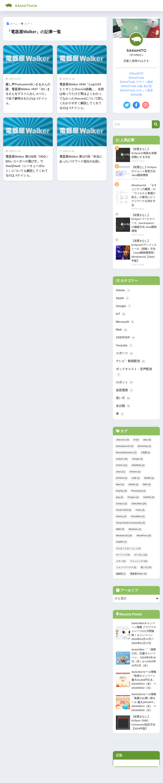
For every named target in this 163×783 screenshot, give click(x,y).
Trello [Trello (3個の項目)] (140, 511)
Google (124, 307)
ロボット (125, 384)
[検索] (156, 124)
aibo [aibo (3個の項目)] (147, 441)
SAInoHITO (136, 73)
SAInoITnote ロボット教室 (136, 90)
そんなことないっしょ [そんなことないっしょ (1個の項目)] (128, 550)
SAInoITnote (23, 5)
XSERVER (126, 339)
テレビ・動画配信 (131, 362)
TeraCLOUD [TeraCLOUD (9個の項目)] (123, 511)
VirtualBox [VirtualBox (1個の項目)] (138, 518)
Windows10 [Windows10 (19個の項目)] (124, 537)
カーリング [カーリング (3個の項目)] (123, 556)
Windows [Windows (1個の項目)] (135, 531)
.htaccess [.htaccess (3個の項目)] (122, 441)
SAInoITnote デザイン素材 (136, 81)
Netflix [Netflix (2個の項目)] (133, 486)
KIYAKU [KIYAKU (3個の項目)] (121, 479)
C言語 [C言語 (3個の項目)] (145, 454)
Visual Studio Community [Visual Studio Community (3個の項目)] (130, 524)
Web (122, 331)
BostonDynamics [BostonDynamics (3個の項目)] (126, 454)
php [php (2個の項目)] (119, 499)
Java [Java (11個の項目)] (120, 473)
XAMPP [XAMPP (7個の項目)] (121, 543)
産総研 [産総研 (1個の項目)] (121, 575)
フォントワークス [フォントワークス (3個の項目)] (126, 569)
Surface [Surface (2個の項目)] (121, 505)
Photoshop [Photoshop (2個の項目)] (138, 492)
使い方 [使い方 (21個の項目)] (146, 569)
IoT (121, 315)
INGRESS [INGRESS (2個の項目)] (138, 467)
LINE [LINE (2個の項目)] (136, 479)
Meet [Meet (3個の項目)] (120, 486)
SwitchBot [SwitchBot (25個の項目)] (138, 505)
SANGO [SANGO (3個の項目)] (148, 499)
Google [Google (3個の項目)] (137, 460)
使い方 (123, 400)
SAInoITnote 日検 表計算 (136, 86)
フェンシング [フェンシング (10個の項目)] (138, 563)
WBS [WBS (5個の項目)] (120, 531)
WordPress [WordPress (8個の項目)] (144, 537)
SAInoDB (136, 94)
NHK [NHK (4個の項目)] (147, 486)
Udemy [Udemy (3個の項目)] (121, 518)
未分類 (123, 408)
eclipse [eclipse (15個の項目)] (122, 460)
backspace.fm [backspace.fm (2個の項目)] (124, 448)
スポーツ (125, 354)
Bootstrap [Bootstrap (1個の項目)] (144, 448)
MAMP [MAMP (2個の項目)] (149, 479)
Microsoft (125, 323)
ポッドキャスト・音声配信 (134, 373)
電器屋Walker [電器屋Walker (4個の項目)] (138, 575)
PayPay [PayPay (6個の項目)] (121, 492)
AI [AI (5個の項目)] (136, 441)
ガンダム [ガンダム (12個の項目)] (140, 556)
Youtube (124, 346)
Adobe (123, 291)
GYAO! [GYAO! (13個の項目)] (121, 467)
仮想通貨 (125, 392)
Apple (123, 299)
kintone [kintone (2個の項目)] (135, 473)
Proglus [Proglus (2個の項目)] (133, 499)
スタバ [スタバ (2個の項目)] (121, 563)
